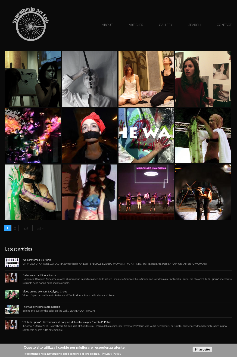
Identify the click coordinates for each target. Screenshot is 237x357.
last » (40, 228)
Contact (224, 25)
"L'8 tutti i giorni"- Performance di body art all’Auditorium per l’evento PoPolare (66, 321)
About (107, 25)
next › (26, 228)
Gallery (165, 25)
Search (194, 25)
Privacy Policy (111, 353)
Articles (136, 25)
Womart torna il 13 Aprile (36, 259)
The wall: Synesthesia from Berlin (41, 306)
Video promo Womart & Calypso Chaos (44, 291)
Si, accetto (202, 349)
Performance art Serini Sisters (39, 274)
